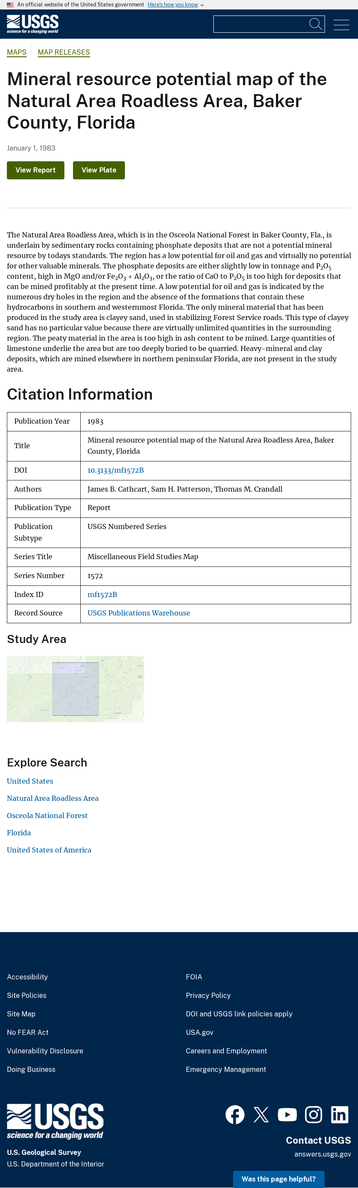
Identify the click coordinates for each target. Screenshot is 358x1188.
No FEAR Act (28, 1033)
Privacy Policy (208, 996)
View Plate (99, 170)
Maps (17, 52)
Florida (19, 832)
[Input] (269, 24)
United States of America (49, 850)
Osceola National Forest (47, 815)
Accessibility (27, 977)
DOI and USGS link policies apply (239, 1014)
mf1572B (102, 595)
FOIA (194, 977)
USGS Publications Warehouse (139, 613)
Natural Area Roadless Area (53, 798)
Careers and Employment (226, 1051)
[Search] (316, 24)
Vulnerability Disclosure (45, 1051)
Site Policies (26, 996)
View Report (35, 170)
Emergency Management (226, 1070)
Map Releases (64, 52)
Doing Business (31, 1070)
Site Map (21, 1014)
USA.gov (199, 1033)
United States (30, 781)
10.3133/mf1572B (116, 470)
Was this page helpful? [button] (279, 1179)
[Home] (32, 32)
